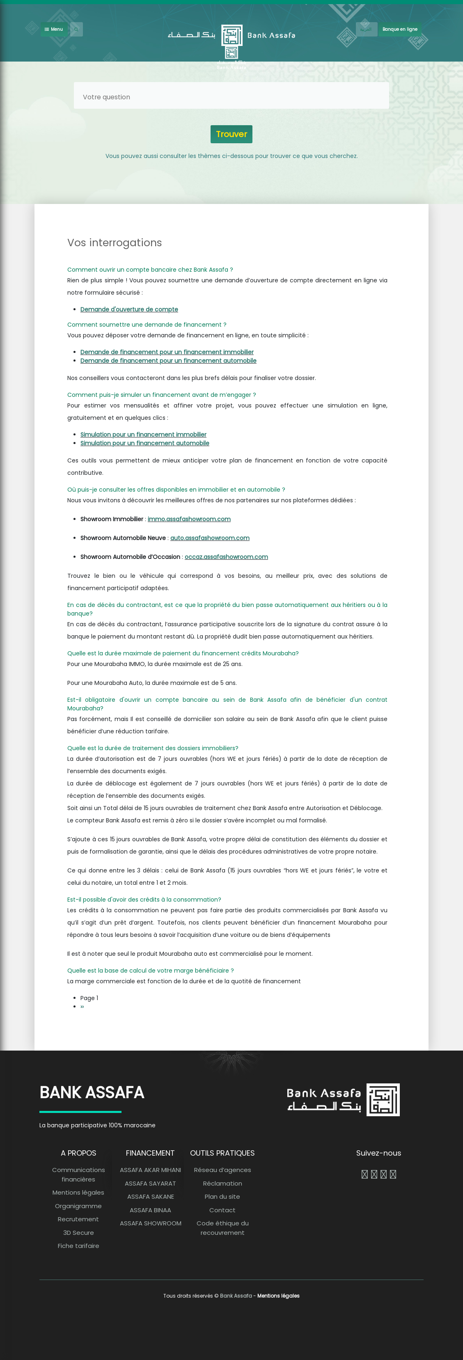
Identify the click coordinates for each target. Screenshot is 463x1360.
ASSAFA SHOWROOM (150, 1223)
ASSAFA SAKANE (150, 1196)
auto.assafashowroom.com (210, 538)
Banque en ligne (400, 29)
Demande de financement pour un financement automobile (168, 361)
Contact (222, 1210)
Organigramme (78, 1206)
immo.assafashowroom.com (189, 519)
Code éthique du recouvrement (223, 1228)
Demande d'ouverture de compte (129, 309)
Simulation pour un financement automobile (144, 443)
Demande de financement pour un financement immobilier (167, 352)
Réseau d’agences (222, 1169)
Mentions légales (78, 1192)
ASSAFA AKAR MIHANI (150, 1169)
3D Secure (78, 1232)
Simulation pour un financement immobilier (143, 434)
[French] (367, 29)
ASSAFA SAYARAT (150, 1183)
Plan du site (222, 1196)
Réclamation (222, 1183)
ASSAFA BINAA (150, 1210)
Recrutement (78, 1219)
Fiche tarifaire (78, 1245)
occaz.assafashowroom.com (226, 557)
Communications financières (78, 1174)
